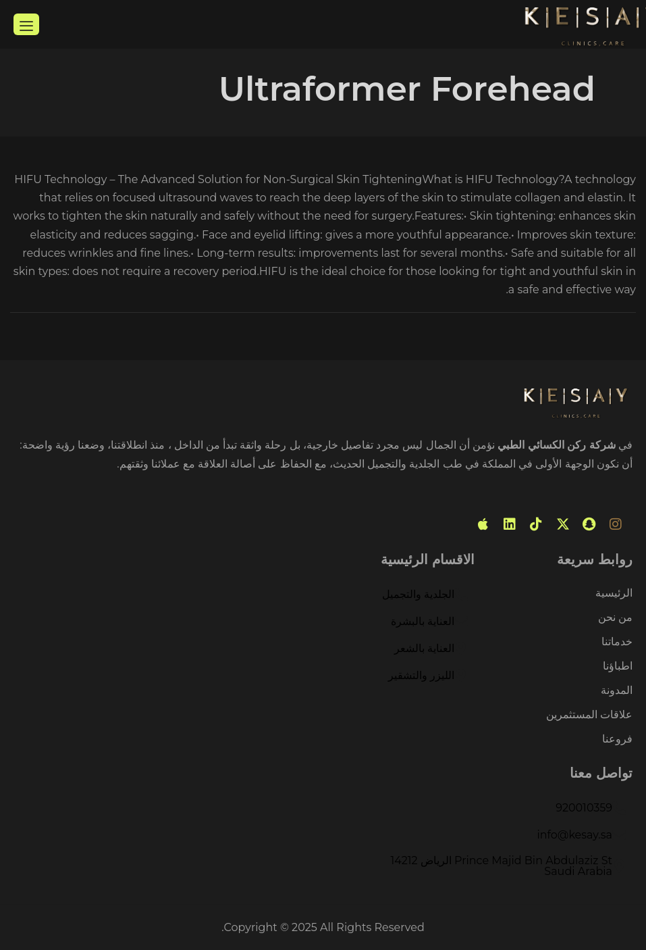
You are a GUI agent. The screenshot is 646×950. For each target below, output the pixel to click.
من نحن (615, 618)
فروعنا (617, 739)
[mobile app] (483, 524)
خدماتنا (616, 642)
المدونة (616, 691)
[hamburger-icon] (26, 24)
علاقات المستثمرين (589, 715)
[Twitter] (563, 524)
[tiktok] (536, 524)
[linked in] (509, 524)
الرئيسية (613, 593)
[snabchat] (589, 524)
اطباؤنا (617, 666)
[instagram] (615, 524)
